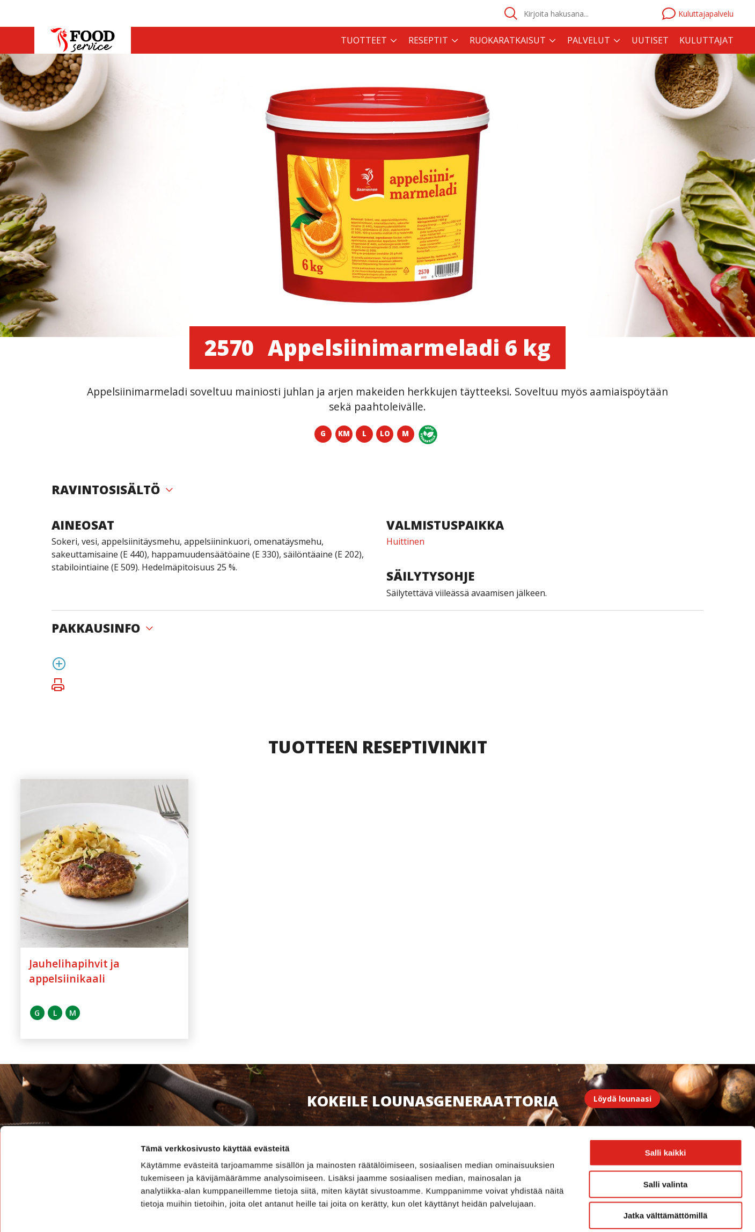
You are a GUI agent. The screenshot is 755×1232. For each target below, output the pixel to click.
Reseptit (428, 40)
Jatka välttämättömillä (666, 1163)
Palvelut (588, 40)
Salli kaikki (665, 1100)
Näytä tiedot (574, 1210)
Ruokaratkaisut (508, 40)
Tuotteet (364, 40)
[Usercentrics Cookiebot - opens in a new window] (69, 1211)
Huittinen (405, 541)
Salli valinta (665, 1132)
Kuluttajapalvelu (698, 13)
